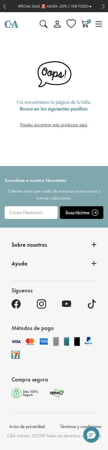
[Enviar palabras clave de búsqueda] (43, 24)
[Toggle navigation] (98, 24)
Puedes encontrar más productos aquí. (54, 125)
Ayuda (54, 263)
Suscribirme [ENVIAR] (81, 212)
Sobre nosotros (54, 244)
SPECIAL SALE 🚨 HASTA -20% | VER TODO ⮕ (55, 6)
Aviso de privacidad (27, 426)
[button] (91, 435)
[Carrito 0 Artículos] (85, 24)
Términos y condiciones (81, 426)
